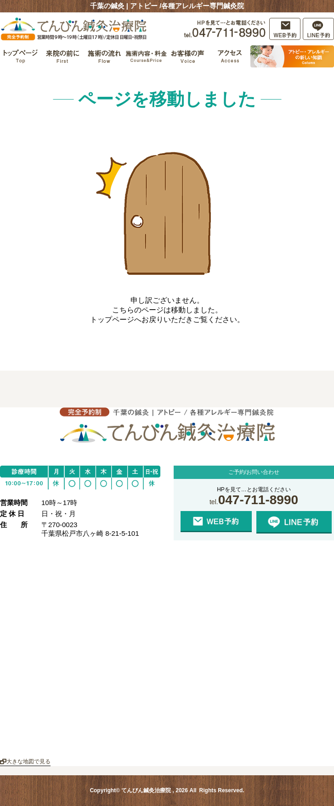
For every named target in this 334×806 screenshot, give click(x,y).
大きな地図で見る (25, 761)
